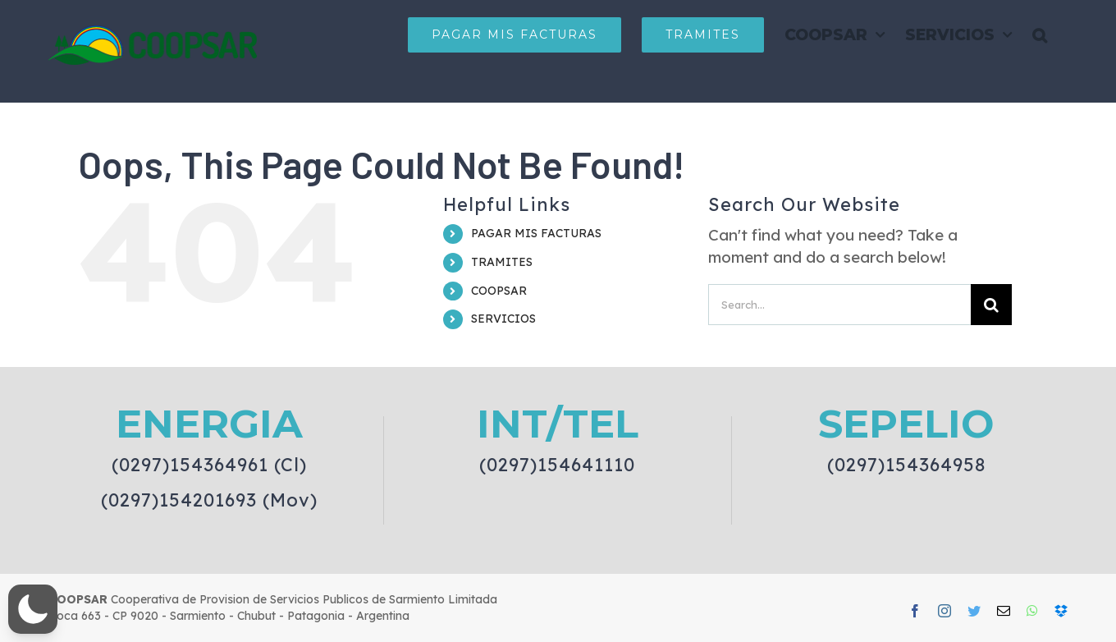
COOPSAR (499, 290)
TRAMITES (502, 262)
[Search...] (839, 304)
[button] (1039, 34)
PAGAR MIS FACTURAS (536, 233)
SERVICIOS (503, 318)
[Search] (991, 304)
